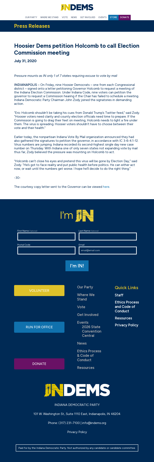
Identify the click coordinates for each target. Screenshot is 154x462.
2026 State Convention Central (91, 331)
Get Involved (87, 314)
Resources (85, 367)
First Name (46, 234)
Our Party (85, 287)
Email (108, 248)
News (82, 343)
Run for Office (39, 327)
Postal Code (46, 248)
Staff (119, 295)
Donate (39, 363)
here (106, 187)
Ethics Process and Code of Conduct (127, 306)
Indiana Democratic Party (77, 7)
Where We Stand (86, 297)
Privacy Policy (126, 325)
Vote (81, 307)
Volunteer (39, 290)
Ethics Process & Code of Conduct (89, 355)
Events (82, 322)
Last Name (108, 234)
